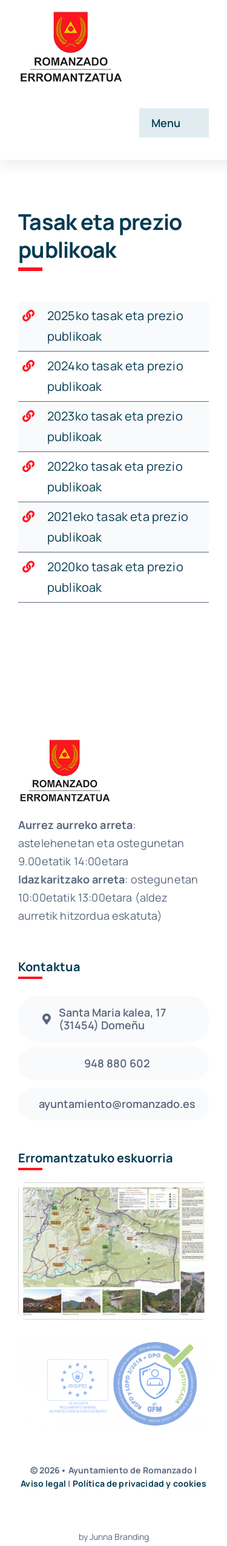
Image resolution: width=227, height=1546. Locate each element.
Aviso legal (43, 1483)
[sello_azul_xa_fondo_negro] (113, 1343)
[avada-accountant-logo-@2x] (70, 13)
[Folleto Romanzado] (113, 1188)
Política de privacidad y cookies (139, 1483)
